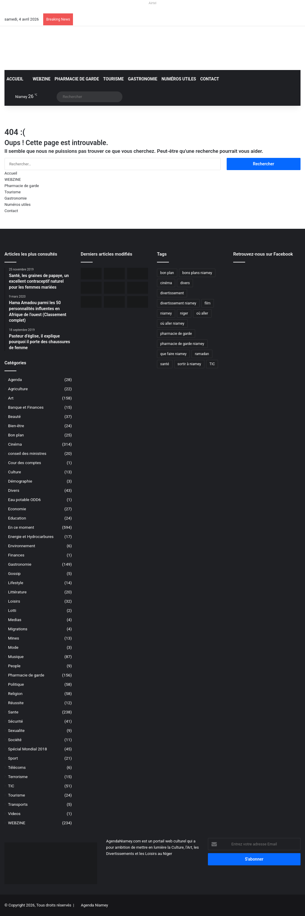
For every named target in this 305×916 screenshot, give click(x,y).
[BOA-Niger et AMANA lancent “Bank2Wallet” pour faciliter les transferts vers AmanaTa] (114, 273)
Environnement (21, 545)
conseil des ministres (27, 453)
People (14, 665)
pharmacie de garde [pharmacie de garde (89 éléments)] (176, 334)
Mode (13, 647)
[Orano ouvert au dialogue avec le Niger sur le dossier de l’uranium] (91, 273)
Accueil (15, 79)
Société (14, 739)
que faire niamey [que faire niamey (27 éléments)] (173, 354)
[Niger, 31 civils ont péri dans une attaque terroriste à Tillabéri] (114, 287)
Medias (14, 619)
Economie (17, 508)
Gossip (14, 573)
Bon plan (16, 435)
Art (10, 398)
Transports (18, 804)
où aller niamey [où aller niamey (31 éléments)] (172, 323)
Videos (14, 813)
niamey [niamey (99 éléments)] (166, 313)
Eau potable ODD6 (24, 499)
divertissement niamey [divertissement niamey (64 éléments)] (178, 303)
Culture (14, 471)
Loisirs (14, 601)
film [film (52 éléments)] (208, 303)
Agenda (15, 379)
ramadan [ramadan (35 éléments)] (202, 354)
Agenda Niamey (94, 905)
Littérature (17, 592)
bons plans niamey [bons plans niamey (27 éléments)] (197, 273)
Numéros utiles (178, 79)
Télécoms (17, 767)
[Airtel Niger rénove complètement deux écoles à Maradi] (114, 302)
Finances (16, 555)
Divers (13, 490)
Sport (13, 758)
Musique (16, 656)
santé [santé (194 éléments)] (164, 364)
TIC (11, 785)
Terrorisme (18, 776)
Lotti (12, 610)
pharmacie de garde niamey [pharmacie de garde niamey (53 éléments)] (182, 344)
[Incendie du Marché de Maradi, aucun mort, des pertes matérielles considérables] (137, 273)
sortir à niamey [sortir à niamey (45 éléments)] (189, 364)
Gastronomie (143, 79)
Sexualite (16, 730)
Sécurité (15, 721)
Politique (16, 684)
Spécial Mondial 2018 (27, 749)
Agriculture (18, 388)
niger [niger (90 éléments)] (184, 313)
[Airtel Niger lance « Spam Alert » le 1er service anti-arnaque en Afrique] (137, 302)
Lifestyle (15, 582)
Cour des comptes (24, 462)
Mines (13, 638)
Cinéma (15, 444)
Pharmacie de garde (77, 79)
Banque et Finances (25, 407)
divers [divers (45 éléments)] (185, 283)
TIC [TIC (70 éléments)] (212, 364)
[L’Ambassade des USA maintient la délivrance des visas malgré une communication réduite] (91, 287)
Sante (13, 712)
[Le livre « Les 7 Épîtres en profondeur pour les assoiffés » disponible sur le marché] (91, 302)
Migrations (17, 628)
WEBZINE (38, 79)
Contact (209, 79)
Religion (15, 693)
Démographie (20, 481)
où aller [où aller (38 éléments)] (202, 313)
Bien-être (16, 425)
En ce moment (21, 527)
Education (17, 518)
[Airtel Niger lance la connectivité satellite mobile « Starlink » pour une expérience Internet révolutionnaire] (137, 287)
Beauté (14, 416)
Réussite (16, 702)
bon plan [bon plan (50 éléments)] (167, 273)
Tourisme (113, 79)
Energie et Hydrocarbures (31, 536)
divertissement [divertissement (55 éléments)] (172, 293)
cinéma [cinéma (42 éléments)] (166, 283)
